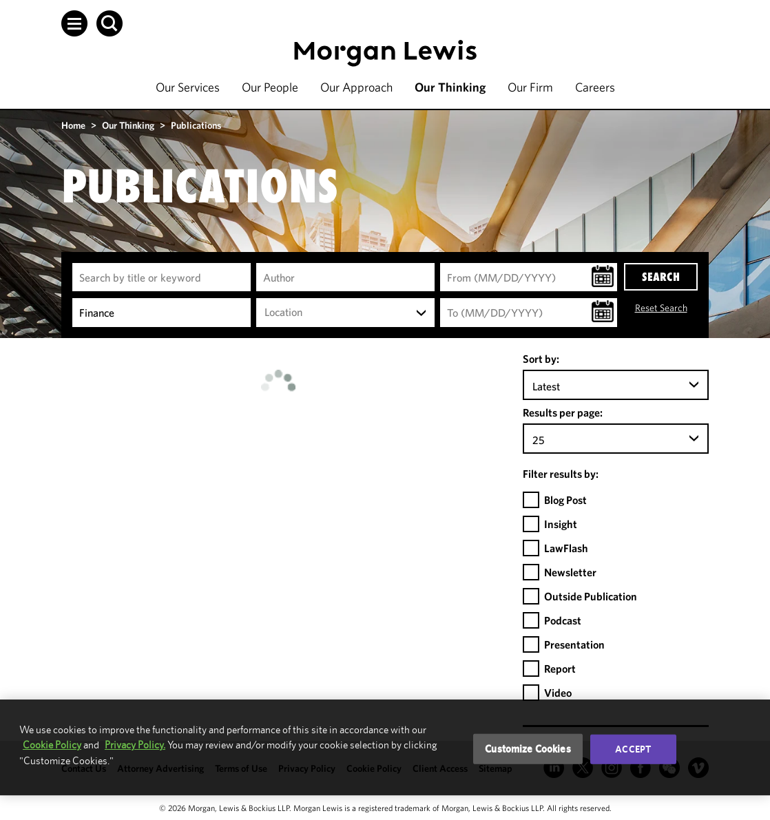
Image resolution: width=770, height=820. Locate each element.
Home (73, 125)
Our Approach (356, 87)
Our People (270, 87)
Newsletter (570, 572)
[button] (74, 23)
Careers (595, 87)
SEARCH (661, 277)
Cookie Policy (52, 744)
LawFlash (566, 548)
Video (558, 693)
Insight (560, 524)
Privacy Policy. (135, 744)
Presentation (574, 644)
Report (560, 668)
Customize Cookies (528, 748)
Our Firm (530, 87)
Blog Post (565, 500)
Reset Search (661, 308)
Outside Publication (590, 596)
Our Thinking (450, 87)
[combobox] (345, 312)
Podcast (562, 620)
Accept (633, 749)
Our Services (188, 87)
